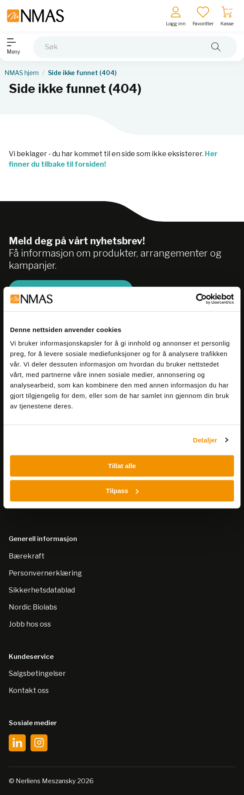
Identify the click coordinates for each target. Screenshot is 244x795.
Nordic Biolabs (33, 607)
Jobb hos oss (30, 624)
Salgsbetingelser (37, 673)
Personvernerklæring (45, 573)
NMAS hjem (21, 73)
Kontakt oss (29, 690)
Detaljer (205, 440)
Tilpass (122, 490)
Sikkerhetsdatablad (42, 590)
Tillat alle (122, 465)
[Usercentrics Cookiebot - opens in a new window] (196, 299)
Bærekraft (26, 556)
